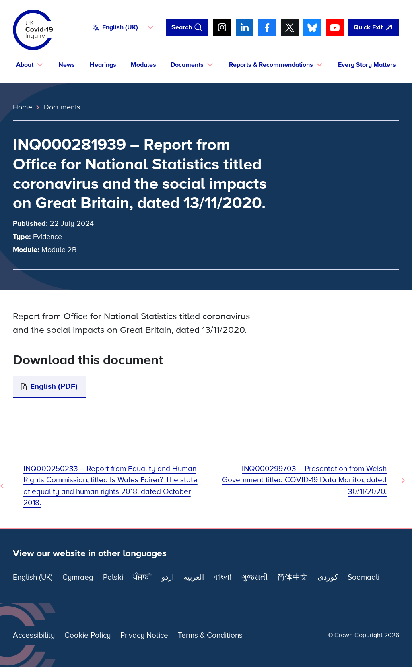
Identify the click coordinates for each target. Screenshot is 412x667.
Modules (143, 65)
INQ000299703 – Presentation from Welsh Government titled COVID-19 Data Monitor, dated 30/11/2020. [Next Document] (304, 480)
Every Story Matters (367, 65)
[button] (123, 27)
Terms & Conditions (210, 635)
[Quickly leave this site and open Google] (373, 27)
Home (22, 107)
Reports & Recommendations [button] (271, 65)
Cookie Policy (87, 635)
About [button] (24, 65)
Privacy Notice (144, 635)
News (66, 65)
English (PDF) (54, 386)
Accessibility (34, 635)
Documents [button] (187, 65)
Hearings (103, 65)
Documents (62, 107)
